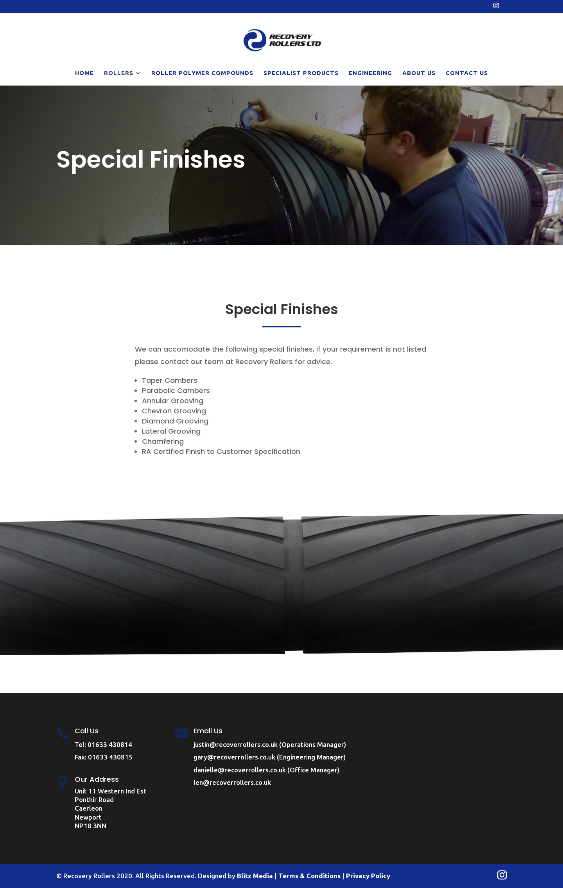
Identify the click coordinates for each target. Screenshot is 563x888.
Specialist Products (301, 73)
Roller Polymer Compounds (202, 73)
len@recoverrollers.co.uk (232, 782)
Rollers (118, 73)
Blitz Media (255, 875)
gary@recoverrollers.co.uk (234, 757)
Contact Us (467, 73)
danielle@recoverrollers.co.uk (240, 770)
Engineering (370, 73)
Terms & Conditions (309, 875)
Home (84, 73)
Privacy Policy (368, 875)
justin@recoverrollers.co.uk (236, 744)
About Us (419, 73)
